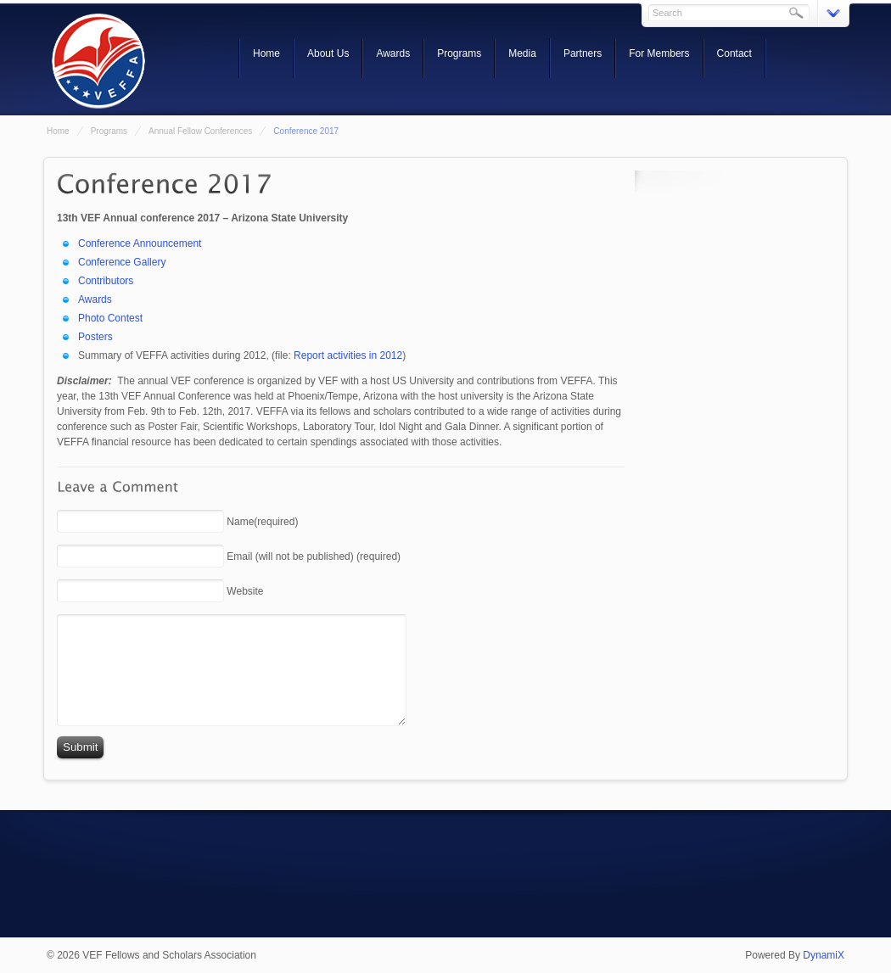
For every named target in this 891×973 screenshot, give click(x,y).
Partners (582, 53)
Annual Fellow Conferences (200, 131)
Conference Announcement (139, 243)
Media (522, 53)
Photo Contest (110, 318)
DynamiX (823, 955)
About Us (328, 53)
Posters (95, 337)
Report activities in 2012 (348, 355)
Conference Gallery (121, 262)
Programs (459, 53)
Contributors (105, 281)
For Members (659, 53)
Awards (393, 53)
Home (266, 53)
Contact (734, 53)
